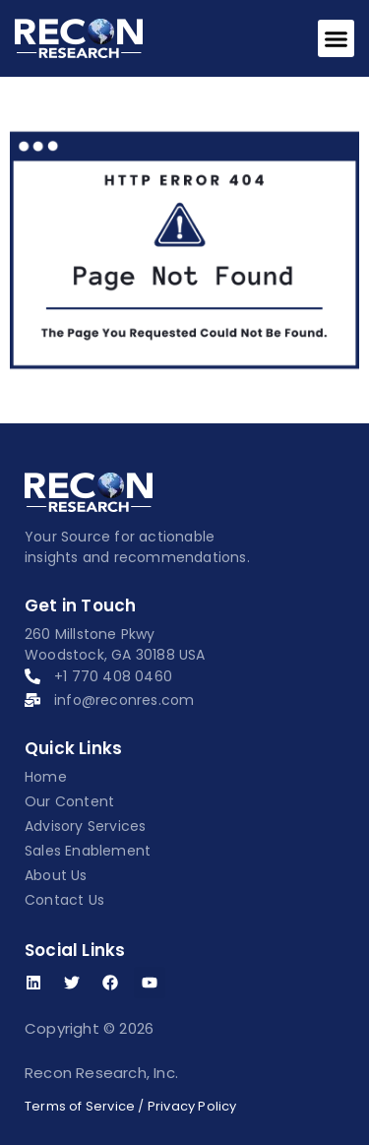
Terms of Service (80, 1106)
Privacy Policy (192, 1106)
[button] (336, 38)
